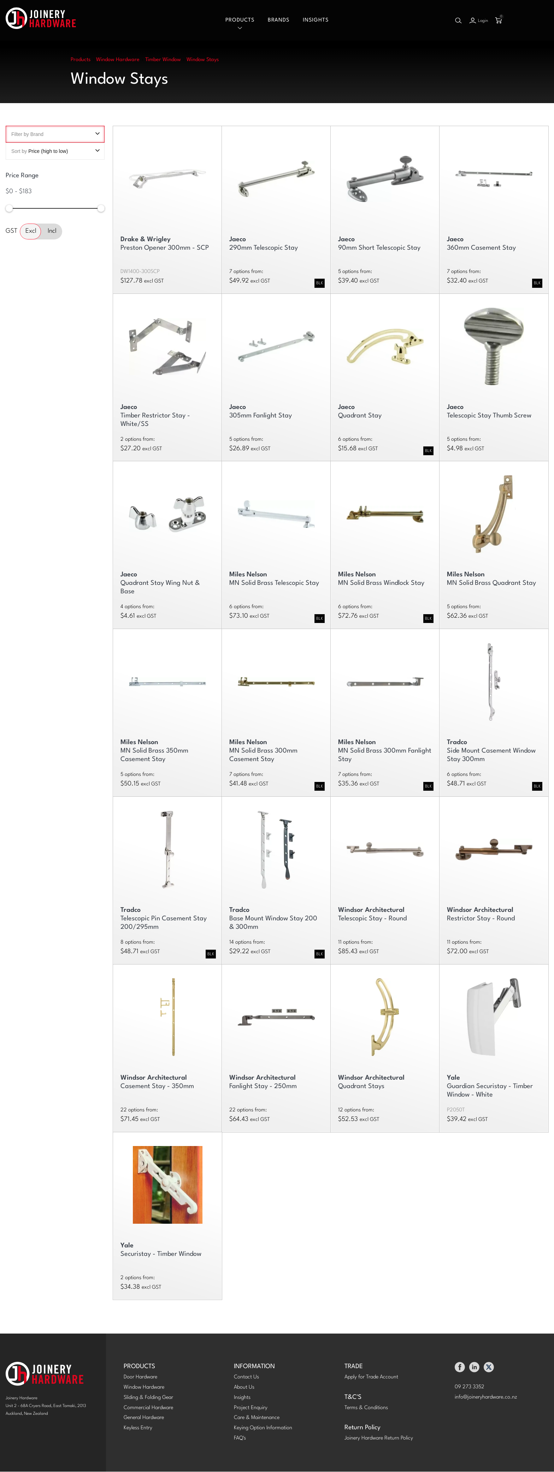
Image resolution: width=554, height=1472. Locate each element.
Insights (316, 20)
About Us (244, 1387)
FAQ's (240, 1438)
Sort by (55, 151)
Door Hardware (140, 1377)
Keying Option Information (263, 1428)
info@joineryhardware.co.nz (486, 1397)
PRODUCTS (139, 1367)
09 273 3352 (469, 1387)
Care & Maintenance (256, 1418)
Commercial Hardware (148, 1408)
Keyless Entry (138, 1428)
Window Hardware (144, 1387)
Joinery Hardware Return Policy (378, 1438)
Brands (278, 20)
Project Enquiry (250, 1408)
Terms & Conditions (366, 1408)
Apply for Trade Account (371, 1377)
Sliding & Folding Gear (148, 1398)
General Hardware (144, 1418)
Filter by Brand (55, 134)
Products (239, 20)
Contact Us (246, 1377)
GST (11, 231)
